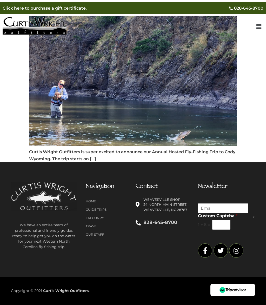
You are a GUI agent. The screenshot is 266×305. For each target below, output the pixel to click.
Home (91, 201)
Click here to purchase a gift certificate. (45, 8)
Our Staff (95, 234)
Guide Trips (96, 209)
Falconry (95, 218)
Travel (92, 226)
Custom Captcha (217, 215)
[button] (259, 27)
